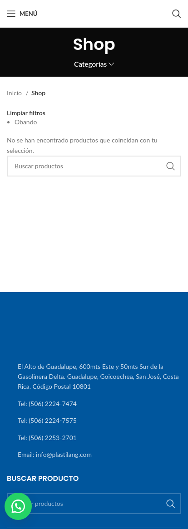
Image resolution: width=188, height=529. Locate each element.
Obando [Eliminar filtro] (26, 122)
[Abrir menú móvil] (22, 14)
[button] (18, 506)
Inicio (15, 93)
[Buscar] (177, 14)
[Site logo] (94, 13)
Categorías (90, 64)
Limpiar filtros (26, 113)
